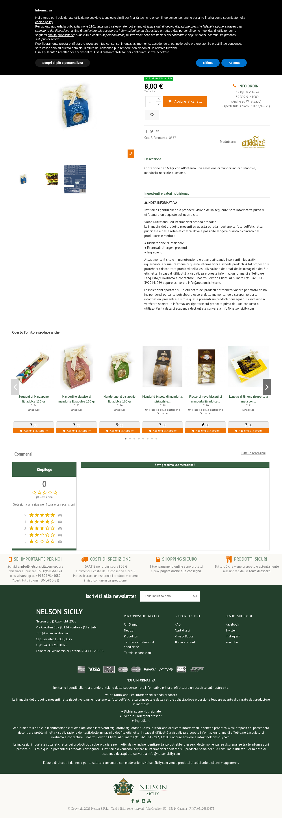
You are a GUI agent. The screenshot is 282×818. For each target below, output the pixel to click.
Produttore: (228, 142)
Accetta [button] (234, 63)
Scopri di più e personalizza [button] (62, 63)
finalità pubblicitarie (61, 35)
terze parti (103, 26)
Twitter (231, 630)
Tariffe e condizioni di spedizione (139, 644)
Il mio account (185, 642)
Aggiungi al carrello (185, 101)
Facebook (232, 624)
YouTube (232, 642)
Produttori (131, 636)
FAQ (178, 624)
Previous (15, 387)
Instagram (233, 636)
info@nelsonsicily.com (36, 566)
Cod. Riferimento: (156, 138)
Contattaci (182, 630)
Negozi (129, 630)
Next (267, 387)
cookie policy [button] (44, 22)
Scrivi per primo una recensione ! (175, 465)
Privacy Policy (184, 636)
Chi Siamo (130, 624)
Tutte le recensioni (253, 453)
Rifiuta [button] (208, 63)
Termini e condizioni (138, 653)
